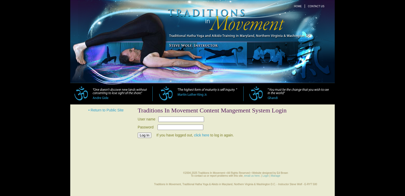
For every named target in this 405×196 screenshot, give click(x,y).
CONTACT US (316, 6)
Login (265, 175)
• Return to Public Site (105, 110)
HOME (298, 6)
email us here (252, 175)
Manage (275, 175)
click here (201, 135)
